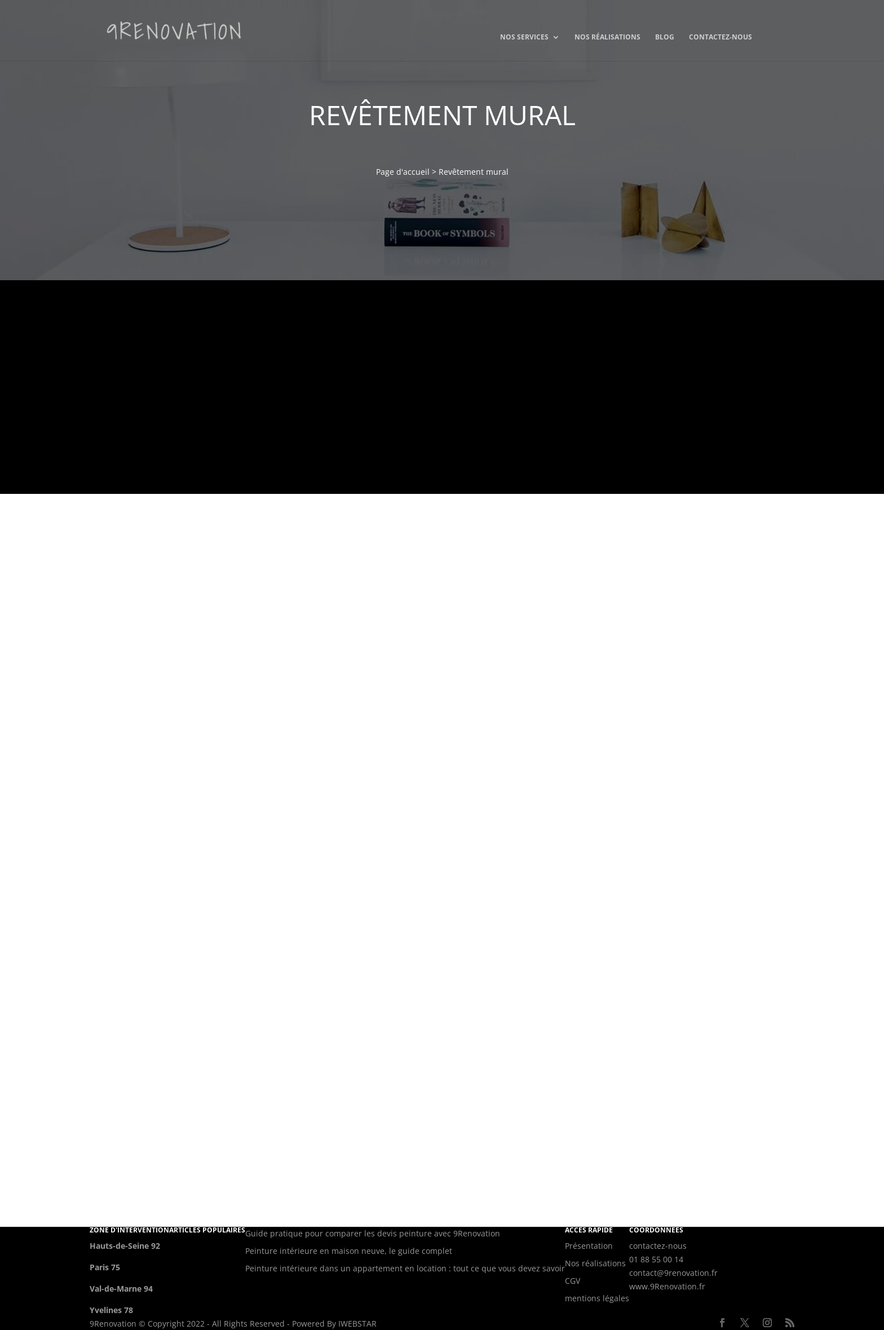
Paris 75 (105, 1267)
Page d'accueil (403, 171)
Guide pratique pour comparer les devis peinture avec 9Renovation (372, 1233)
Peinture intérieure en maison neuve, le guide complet (348, 1250)
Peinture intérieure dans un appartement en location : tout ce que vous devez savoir (405, 1268)
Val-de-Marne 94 (121, 1288)
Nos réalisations (607, 37)
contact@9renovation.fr (673, 1272)
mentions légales (597, 1298)
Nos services (524, 37)
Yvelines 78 (111, 1310)
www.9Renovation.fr (667, 1286)
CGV (572, 1280)
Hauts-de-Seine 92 (125, 1245)
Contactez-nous (720, 37)
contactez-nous (658, 1245)
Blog (664, 37)
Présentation (589, 1245)
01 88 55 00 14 (656, 1259)
